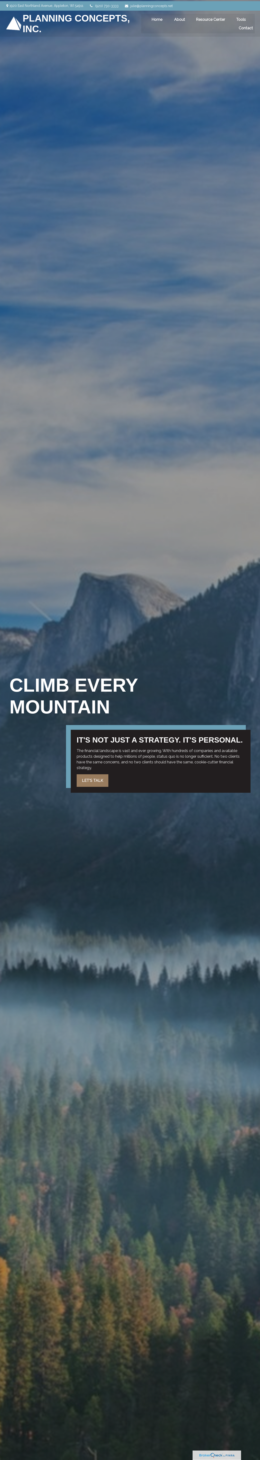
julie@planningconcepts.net (148, 5)
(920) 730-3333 (104, 5)
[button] (157, 18)
